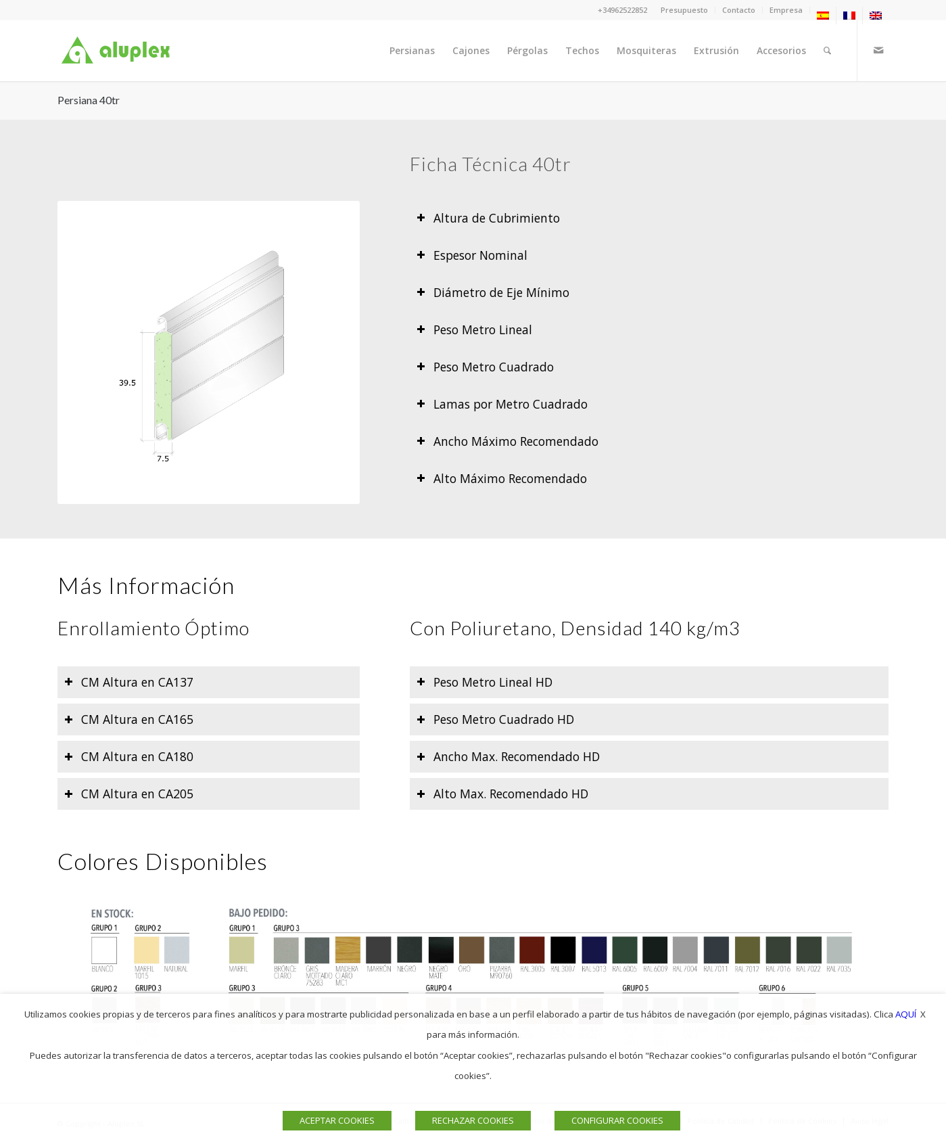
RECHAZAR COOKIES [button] (473, 1120)
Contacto (738, 10)
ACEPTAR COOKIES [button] (337, 1120)
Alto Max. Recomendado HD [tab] (502, 793)
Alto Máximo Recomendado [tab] (502, 478)
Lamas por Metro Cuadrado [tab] (502, 404)
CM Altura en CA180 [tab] (128, 756)
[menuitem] (684, 10)
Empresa (786, 10)
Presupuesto (684, 10)
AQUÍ (905, 1014)
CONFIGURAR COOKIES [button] (617, 1120)
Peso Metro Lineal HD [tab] (484, 682)
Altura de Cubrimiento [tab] (488, 218)
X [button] (923, 1014)
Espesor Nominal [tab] (472, 255)
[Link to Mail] (878, 50)
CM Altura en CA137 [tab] (128, 682)
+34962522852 (622, 10)
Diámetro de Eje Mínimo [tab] (493, 292)
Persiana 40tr (88, 99)
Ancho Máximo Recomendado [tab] (507, 441)
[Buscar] (827, 50)
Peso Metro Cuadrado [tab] (485, 367)
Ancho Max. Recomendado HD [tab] (508, 756)
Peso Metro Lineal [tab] (474, 329)
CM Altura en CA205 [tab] (128, 793)
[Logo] (118, 50)
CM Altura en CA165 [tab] (128, 719)
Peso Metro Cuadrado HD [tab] (495, 719)
